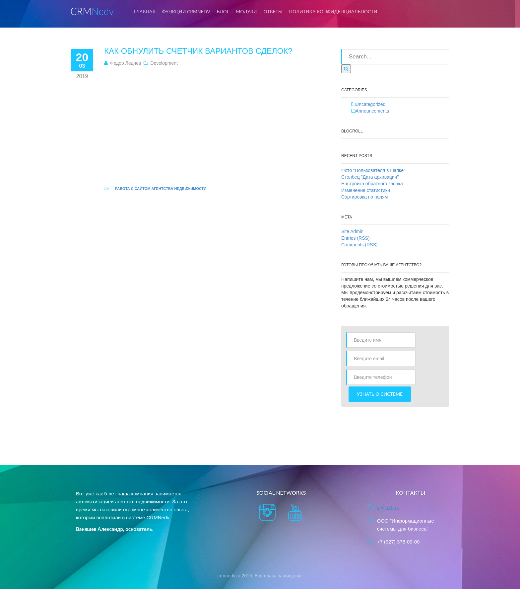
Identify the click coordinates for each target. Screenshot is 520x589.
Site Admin (352, 231)
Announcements (372, 111)
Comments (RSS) (359, 244)
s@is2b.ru (388, 508)
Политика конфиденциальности (333, 11)
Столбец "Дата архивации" (370, 177)
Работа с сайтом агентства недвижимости (160, 189)
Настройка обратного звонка (372, 183)
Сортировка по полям (364, 197)
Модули (246, 11)
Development (164, 63)
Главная (145, 11)
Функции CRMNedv (186, 11)
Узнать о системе (380, 394)
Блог (223, 11)
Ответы (273, 11)
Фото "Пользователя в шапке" (373, 170)
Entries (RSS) (355, 238)
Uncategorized (370, 104)
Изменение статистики (365, 190)
